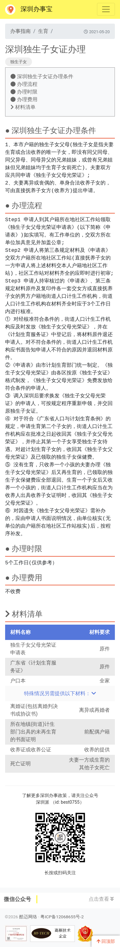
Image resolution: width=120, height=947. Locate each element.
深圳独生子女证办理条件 (42, 76)
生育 (43, 31)
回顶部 (106, 941)
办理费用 (24, 99)
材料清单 (23, 107)
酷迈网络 (28, 916)
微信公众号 (17, 899)
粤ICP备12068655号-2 (62, 916)
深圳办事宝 (28, 9)
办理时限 (24, 92)
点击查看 (101, 899)
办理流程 (24, 84)
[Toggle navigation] (106, 9)
